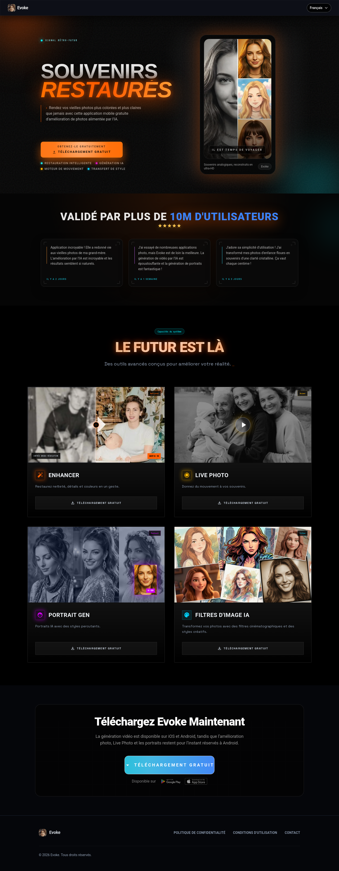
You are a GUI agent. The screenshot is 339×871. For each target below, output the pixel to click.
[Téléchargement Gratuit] (169, 765)
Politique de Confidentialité (199, 833)
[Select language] (319, 7)
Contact (292, 833)
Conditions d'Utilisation (255, 833)
